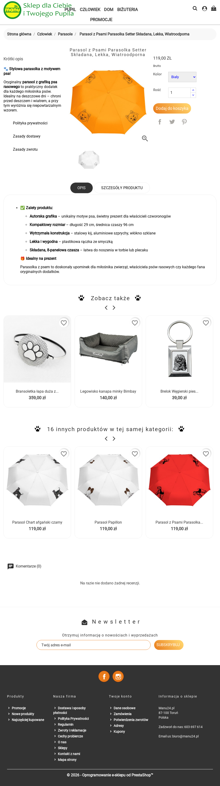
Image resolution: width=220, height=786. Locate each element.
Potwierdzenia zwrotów (131, 720)
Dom (108, 9)
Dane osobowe (124, 708)
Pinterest (184, 122)
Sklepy (62, 748)
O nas (62, 742)
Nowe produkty (23, 714)
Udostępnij (159, 122)
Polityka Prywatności (73, 719)
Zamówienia (123, 714)
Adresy (119, 726)
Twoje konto (120, 696)
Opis (81, 188)
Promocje (101, 19)
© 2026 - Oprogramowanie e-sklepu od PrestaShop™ (110, 775)
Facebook (104, 676)
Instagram (118, 676)
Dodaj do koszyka (172, 108)
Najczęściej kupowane (28, 720)
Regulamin (65, 724)
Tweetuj (172, 122)
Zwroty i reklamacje (72, 730)
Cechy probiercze (70, 736)
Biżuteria (127, 9)
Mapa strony (67, 760)
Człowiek (90, 9)
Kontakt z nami (69, 754)
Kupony (119, 731)
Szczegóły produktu (122, 188)
